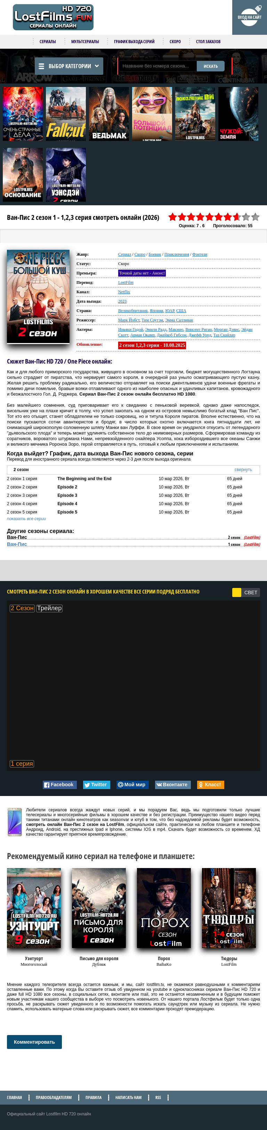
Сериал (124, 254)
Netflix (124, 291)
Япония (156, 310)
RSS (158, 1097)
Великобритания (133, 310)
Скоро (175, 42)
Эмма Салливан (179, 320)
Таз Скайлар (224, 335)
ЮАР (169, 310)
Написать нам (128, 1097)
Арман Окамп (142, 335)
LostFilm (126, 282)
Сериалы (48, 42)
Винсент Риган (198, 329)
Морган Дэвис (226, 329)
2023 (122, 301)
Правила (94, 1097)
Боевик (154, 254)
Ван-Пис (17, 544)
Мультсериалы (85, 42)
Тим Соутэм (152, 320)
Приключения (176, 254)
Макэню (176, 329)
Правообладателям (54, 1097)
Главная (14, 1097)
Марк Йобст (128, 320)
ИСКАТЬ (211, 66)
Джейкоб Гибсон (171, 335)
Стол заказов (208, 42)
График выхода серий (134, 42)
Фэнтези (199, 254)
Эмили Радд (156, 329)
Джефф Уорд (199, 335)
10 (255, 217)
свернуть (243, 469)
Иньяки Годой (130, 329)
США (181, 310)
